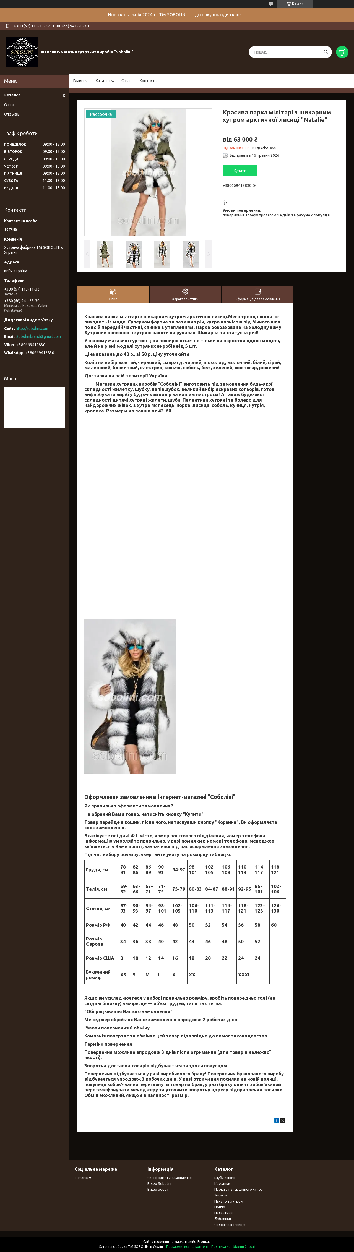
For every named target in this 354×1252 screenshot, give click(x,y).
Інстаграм (83, 1178)
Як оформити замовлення (169, 1178)
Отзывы (12, 114)
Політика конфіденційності (233, 1246)
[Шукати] (325, 52)
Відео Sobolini (159, 1183)
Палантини (223, 1213)
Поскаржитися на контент (187, 1246)
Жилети (220, 1195)
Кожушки (222, 1183)
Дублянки (222, 1218)
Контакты (148, 81)
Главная (80, 81)
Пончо (219, 1207)
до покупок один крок (218, 14)
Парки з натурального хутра (238, 1189)
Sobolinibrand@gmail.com (38, 336)
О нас (126, 81)
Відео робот (158, 1189)
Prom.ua (204, 1241)
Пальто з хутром (228, 1201)
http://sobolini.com (32, 328)
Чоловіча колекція (229, 1225)
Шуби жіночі (224, 1178)
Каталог (103, 81)
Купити (240, 171)
